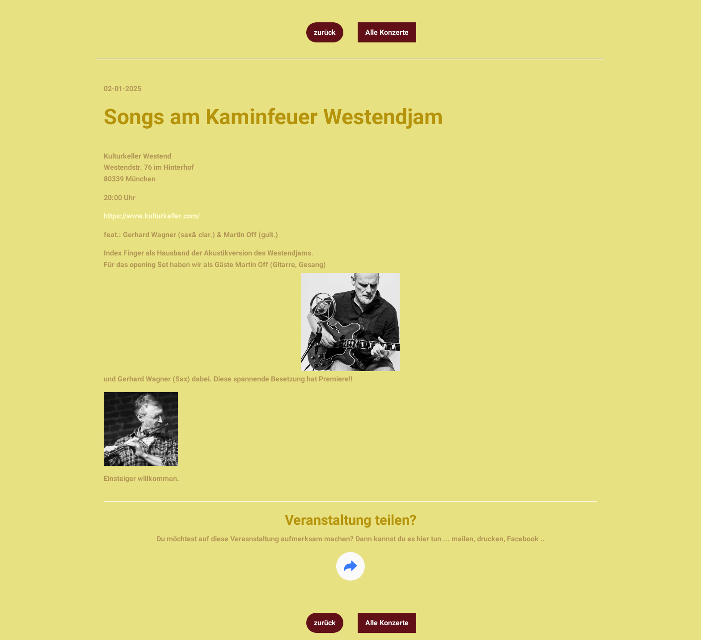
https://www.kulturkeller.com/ (152, 216)
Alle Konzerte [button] (387, 32)
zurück (325, 32)
